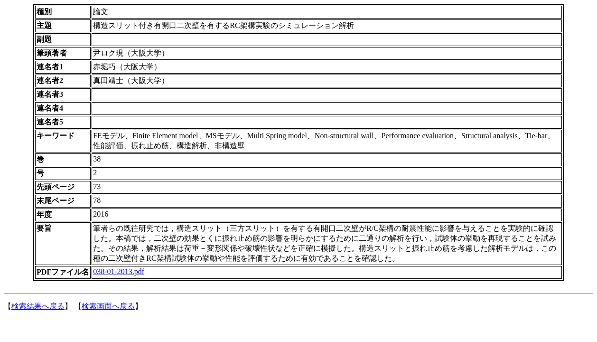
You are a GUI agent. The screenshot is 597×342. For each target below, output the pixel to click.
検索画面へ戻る (108, 306)
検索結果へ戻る (38, 306)
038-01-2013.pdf (118, 271)
